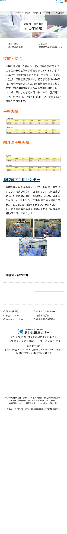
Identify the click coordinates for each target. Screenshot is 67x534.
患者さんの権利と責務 (32, 519)
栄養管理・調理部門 (18, 369)
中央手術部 (44, 335)
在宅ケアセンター (14, 441)
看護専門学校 (42, 437)
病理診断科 (44, 316)
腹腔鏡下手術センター (21, 180)
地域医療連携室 (47, 364)
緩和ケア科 (13, 311)
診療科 (11, 285)
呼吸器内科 (13, 296)
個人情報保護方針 (13, 519)
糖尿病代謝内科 (16, 301)
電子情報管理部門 (48, 374)
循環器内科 (44, 296)
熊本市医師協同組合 (45, 441)
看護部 (11, 335)
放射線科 (12, 306)
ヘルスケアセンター (45, 433)
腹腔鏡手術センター (18, 402)
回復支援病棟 (14, 364)
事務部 (42, 350)
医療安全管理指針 (18, 522)
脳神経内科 (13, 321)
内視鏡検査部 (14, 350)
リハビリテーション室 (50, 355)
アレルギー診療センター (50, 403)
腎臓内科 (43, 321)
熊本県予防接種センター (19, 411)
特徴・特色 (13, 44)
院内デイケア (46, 369)
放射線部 (43, 345)
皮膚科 (42, 311)
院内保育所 (13, 379)
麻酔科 (42, 306)
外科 (10, 291)
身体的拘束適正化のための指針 (41, 522)
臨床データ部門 (16, 355)
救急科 (11, 316)
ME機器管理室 (15, 374)
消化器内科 (44, 291)
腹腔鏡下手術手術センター (50, 49)
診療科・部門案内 (17, 275)
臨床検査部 (44, 340)
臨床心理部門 (14, 387)
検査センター (12, 437)
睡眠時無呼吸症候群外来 (50, 411)
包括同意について (16, 524)
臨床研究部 (13, 345)
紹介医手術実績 (15, 47)
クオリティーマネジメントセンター (50, 381)
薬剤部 (11, 340)
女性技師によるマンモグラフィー (19, 419)
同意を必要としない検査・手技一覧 (41, 524)
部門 (10, 329)
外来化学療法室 (16, 360)
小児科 (42, 301)
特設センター (15, 395)
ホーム (17, 12)
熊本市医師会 (12, 433)
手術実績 (43, 44)
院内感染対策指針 (52, 519)
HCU (41, 360)
